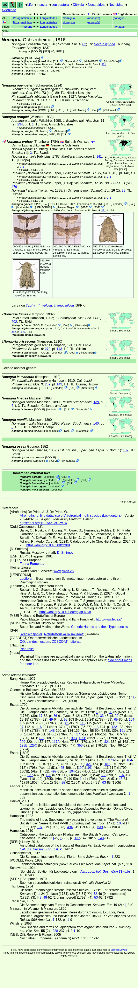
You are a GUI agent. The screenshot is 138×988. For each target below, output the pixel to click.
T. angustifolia (64, 305)
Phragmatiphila (22, 18)
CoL (56, 61)
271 (22, 166)
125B (23, 745)
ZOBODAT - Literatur (67, 641)
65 (116, 719)
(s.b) (104, 871)
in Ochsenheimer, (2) (92, 190)
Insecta (42, 4)
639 (100, 827)
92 (116, 716)
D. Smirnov (122, 252)
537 (30, 775)
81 (67, 723)
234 (20, 124)
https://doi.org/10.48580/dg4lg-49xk (65, 612)
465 (61, 767)
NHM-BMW (32, 58)
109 (126, 450)
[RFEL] (60, 51)
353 (80, 745)
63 (104, 782)
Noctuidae (116, 4)
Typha (30, 305)
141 (99, 156)
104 (131, 719)
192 (80, 767)
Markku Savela (119, 949)
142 (23, 331)
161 (122, 730)
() (93, 18)
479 (14, 186)
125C (33, 745)
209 (22, 741)
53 (96, 897)
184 (129, 760)
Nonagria (69, 18)
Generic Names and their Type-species (99, 627)
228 (55, 931)
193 (41, 738)
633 (103, 775)
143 (59, 349)
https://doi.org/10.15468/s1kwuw (43, 523)
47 (40, 897)
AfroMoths (45, 61)
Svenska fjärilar (31, 634)
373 (111, 760)
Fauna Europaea (32, 563)
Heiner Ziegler (66, 207)
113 (96, 727)
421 (89, 764)
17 (40, 716)
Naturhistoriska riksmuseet (63, 634)
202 (14, 321)
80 (110, 712)
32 (95, 894)
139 (96, 402)
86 (55, 716)
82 (84, 44)
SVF (97, 207)
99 (123, 190)
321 (104, 64)
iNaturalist (71, 61)
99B (74, 738)
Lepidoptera (60, 4)
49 (51, 719)
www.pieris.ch (64, 571)
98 (65, 719)
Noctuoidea (96, 4)
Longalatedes (48, 18)
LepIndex (30, 61)
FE (58, 70)
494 (70, 827)
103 (120, 823)
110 (83, 723)
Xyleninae (9, 10)
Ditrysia (78, 4)
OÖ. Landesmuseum (35, 641)
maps (127, 104)
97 (21, 727)
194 (72, 771)
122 (114, 727)
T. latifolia (45, 305)
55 (63, 782)
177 (79, 734)
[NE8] (46, 51)
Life (30, 4)
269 (14, 331)
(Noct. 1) (89, 450)
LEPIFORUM (43, 207)
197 (122, 775)
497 (54, 771)
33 (102, 716)
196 (48, 775)
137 (77, 838)
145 (52, 730)
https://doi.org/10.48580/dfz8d (48, 545)
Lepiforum (27, 578)
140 (96, 423)
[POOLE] (36, 51)
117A (55, 741)
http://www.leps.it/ (109, 619)
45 (120, 779)
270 (47, 349)
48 (45, 897)
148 (101, 838)
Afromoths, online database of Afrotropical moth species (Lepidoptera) (71, 515)
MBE (84, 207)
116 (39, 727)
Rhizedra (26, 26)
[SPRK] (38, 204)
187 (107, 764)
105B (82, 738)
